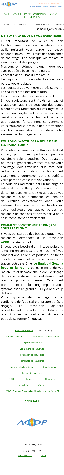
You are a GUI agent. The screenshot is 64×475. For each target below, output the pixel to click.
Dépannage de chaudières (20, 367)
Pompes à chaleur (14, 336)
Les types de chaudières (31, 342)
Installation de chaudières (32, 354)
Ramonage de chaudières (32, 360)
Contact (41, 385)
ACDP (11, 379)
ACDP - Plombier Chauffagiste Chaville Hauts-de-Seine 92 (32, 391)
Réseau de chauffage (32, 373)
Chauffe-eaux (49, 367)
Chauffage (50, 379)
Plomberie (29, 379)
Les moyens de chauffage (32, 348)
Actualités (23, 385)
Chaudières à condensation (46, 336)
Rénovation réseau (24, 330)
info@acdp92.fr (25, 455)
